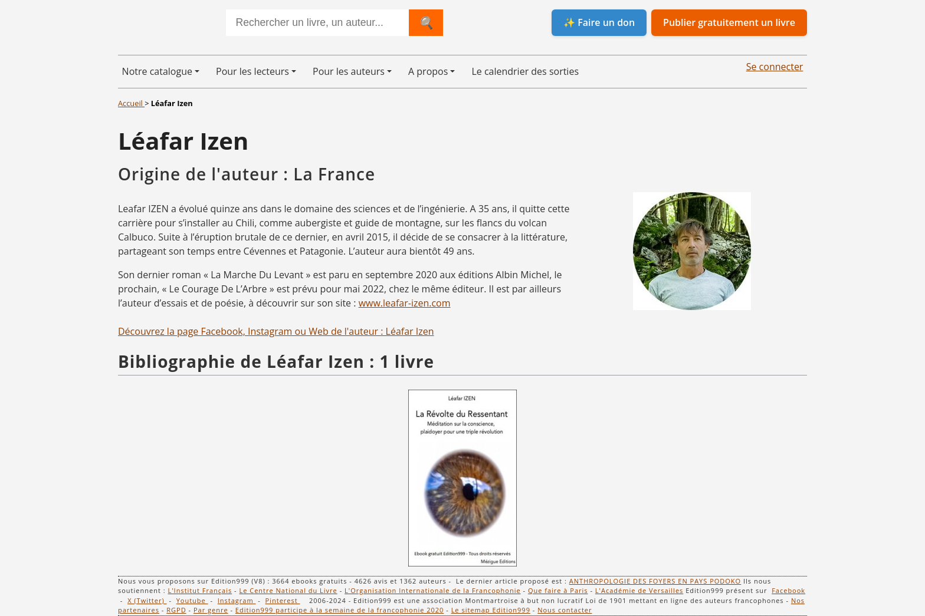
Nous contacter (564, 609)
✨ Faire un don (599, 22)
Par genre (210, 609)
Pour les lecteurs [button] (252, 71)
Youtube (192, 600)
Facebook (788, 590)
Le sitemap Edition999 (490, 609)
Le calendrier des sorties (525, 71)
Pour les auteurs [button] (349, 71)
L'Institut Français (200, 590)
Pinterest (282, 600)
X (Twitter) (146, 600)
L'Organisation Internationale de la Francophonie (433, 590)
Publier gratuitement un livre (729, 22)
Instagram (237, 600)
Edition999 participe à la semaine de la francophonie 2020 (339, 609)
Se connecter (774, 66)
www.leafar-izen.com (405, 303)
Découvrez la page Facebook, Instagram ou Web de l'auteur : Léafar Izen (276, 331)
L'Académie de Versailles (639, 590)
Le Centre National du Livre (288, 590)
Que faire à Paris (558, 590)
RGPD (176, 609)
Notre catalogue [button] (157, 71)
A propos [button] (428, 71)
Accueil (131, 103)
